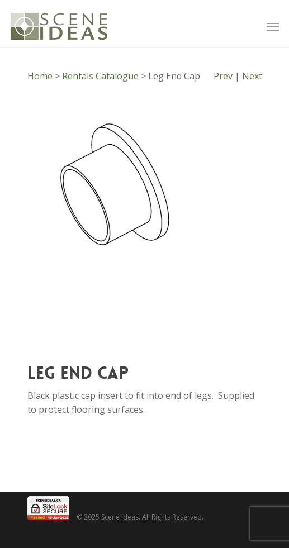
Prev (223, 76)
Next (252, 76)
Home (40, 76)
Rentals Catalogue (100, 76)
